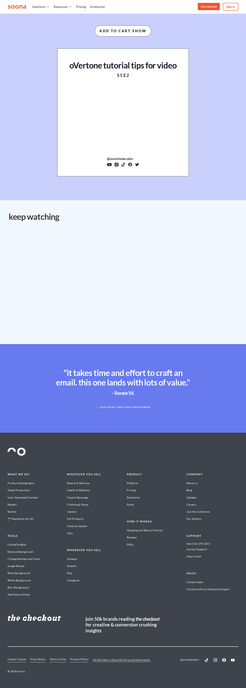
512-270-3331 (201, 543)
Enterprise (97, 6)
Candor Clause (16, 659)
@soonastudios (189, 659)
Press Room (38, 659)
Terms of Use (58, 659)
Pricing (81, 6)
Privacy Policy (79, 659)
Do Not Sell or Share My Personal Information (121, 660)
